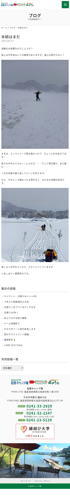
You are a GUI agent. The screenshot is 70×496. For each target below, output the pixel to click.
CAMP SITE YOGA (13, 345)
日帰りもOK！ (11, 312)
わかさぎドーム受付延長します (20, 328)
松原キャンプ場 (35, 486)
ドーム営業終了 (12, 323)
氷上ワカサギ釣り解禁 (15, 317)
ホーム (4, 27)
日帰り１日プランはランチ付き (20, 307)
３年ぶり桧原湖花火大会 (16, 301)
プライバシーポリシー (42, 481)
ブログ (13, 27)
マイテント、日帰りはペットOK (20, 296)
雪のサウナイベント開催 (16, 334)
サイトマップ (26, 481)
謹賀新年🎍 (10, 339)
